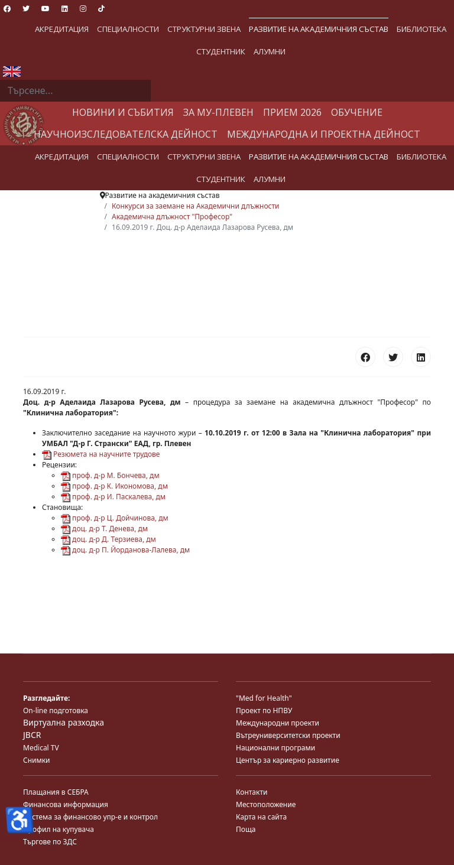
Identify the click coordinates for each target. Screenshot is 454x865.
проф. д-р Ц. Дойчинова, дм (114, 518)
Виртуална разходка (63, 722)
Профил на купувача (58, 829)
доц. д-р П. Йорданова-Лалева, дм (125, 550)
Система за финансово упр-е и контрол (90, 817)
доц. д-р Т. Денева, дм (104, 528)
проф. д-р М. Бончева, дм (110, 475)
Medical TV (41, 748)
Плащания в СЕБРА (56, 792)
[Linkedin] (64, 9)
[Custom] (101, 9)
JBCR (32, 734)
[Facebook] (7, 9)
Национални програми (275, 748)
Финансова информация (65, 804)
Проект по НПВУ (264, 710)
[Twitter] (26, 9)
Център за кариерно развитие (287, 760)
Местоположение (266, 804)
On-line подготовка (55, 710)
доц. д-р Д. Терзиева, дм (108, 539)
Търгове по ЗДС (50, 842)
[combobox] (75, 91)
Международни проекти (277, 723)
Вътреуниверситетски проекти (288, 735)
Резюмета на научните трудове (101, 454)
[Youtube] (45, 9)
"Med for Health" (264, 698)
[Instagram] (83, 9)
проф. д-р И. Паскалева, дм (113, 497)
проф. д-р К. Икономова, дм (114, 486)
